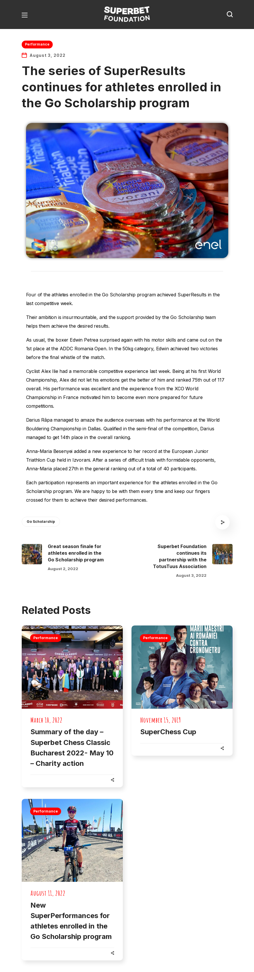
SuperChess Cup (168, 732)
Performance (37, 44)
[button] (230, 14)
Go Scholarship (41, 521)
